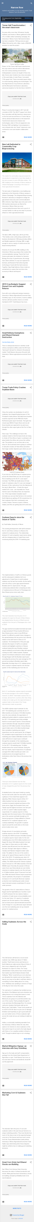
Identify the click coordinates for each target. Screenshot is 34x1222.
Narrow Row (17, 7)
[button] (31, 25)
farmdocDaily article (8, 342)
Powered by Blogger (17, 1215)
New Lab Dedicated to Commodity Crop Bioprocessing (11, 146)
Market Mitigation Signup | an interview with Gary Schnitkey (14, 1047)
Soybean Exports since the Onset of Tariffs (13, 518)
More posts (17, 1208)
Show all (28, 18)
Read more (28, 137)
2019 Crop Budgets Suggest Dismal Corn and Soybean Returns (14, 286)
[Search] (31, 3)
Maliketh (21, 1218)
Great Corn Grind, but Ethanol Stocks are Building (14, 1163)
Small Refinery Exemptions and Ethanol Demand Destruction (13, 335)
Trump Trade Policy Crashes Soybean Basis (14, 388)
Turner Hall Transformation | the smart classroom (14, 26)
